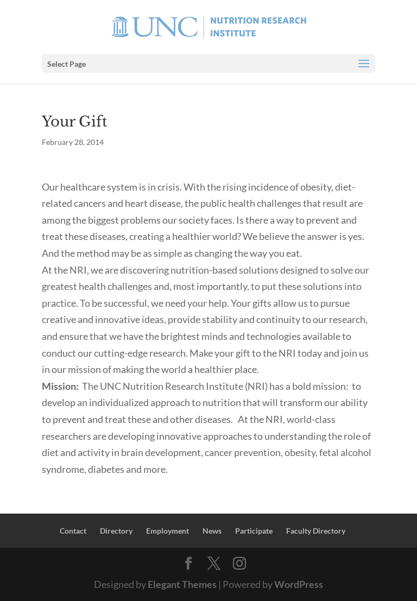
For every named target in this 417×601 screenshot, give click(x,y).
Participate (254, 530)
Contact (73, 530)
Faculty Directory (315, 530)
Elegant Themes (182, 584)
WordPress (298, 584)
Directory (116, 530)
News (212, 530)
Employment (167, 530)
